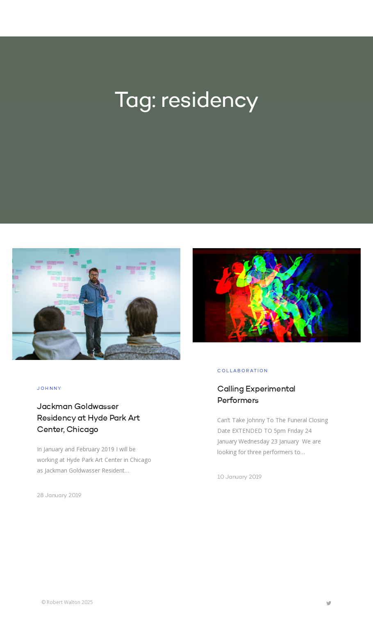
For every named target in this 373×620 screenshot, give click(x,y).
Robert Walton (60, 18)
